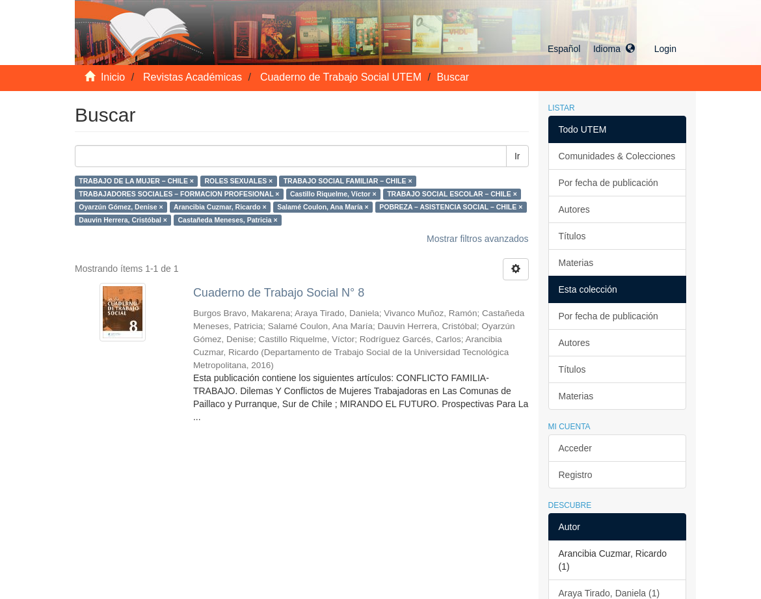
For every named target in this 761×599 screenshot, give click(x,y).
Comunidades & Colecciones (617, 156)
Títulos (572, 236)
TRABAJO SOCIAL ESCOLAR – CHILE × (452, 194)
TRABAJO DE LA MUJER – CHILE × (136, 181)
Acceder (575, 448)
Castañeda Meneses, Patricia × (227, 220)
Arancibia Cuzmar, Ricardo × (220, 207)
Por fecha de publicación (608, 183)
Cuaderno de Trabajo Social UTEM (340, 77)
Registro (576, 475)
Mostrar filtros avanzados (477, 238)
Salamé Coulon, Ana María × (323, 207)
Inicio (113, 77)
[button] (591, 49)
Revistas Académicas (192, 77)
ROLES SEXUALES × (238, 181)
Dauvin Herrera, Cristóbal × (123, 220)
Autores (574, 209)
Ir (517, 156)
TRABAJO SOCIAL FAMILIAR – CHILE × (348, 181)
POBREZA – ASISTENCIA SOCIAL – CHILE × (450, 207)
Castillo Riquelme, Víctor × (333, 194)
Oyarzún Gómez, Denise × (121, 207)
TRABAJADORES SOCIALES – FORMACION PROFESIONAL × (179, 194)
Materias (576, 263)
